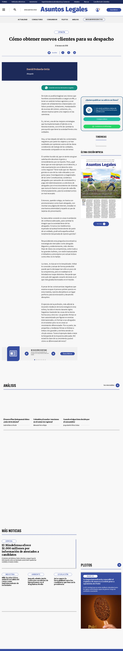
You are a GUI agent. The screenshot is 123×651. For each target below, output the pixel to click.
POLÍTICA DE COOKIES (46, 627)
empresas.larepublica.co (50, 641)
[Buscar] (15, 9)
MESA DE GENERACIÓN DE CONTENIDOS (69, 613)
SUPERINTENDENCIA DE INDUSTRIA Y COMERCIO (70, 627)
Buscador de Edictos (94, 19)
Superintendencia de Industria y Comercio (56, 2)
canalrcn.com (96, 641)
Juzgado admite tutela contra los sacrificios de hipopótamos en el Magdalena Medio (38, 512)
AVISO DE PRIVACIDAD (69, 618)
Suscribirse (114, 10)
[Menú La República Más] (4, 9)
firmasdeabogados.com (75, 641)
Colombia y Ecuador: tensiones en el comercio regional (46, 420)
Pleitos (86, 495)
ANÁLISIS (75, 19)
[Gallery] (40, 352)
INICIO (4, 612)
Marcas (86, 2)
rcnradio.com (112, 641)
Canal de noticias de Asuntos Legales (59, 87)
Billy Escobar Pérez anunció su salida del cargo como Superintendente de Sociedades (10, 512)
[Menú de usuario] (97, 10)
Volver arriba (111, 584)
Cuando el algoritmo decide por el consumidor (76, 420)
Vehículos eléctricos (18, 2)
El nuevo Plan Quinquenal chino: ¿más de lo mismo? (16, 420)
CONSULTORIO (37, 19)
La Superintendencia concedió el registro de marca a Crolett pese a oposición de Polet (98, 512)
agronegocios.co (29, 641)
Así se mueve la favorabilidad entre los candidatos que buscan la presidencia (64, 512)
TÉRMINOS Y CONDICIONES (48, 622)
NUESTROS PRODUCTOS (47, 618)
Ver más (101, 224)
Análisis (9, 385)
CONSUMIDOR (52, 19)
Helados (77, 2)
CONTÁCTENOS (44, 613)
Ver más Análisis (112, 385)
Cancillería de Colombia (101, 2)
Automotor (33, 2)
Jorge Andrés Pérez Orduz (76, 425)
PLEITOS (65, 19)
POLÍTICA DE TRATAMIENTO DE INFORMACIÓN (71, 622)
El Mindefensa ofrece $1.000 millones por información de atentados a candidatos (20, 480)
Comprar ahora (102, 119)
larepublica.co (11, 641)
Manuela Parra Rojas (46, 425)
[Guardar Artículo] (52, 52)
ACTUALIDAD (22, 19)
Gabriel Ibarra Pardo (16, 425)
